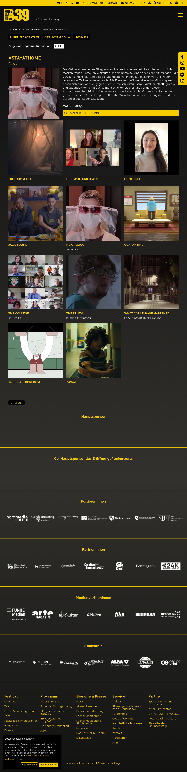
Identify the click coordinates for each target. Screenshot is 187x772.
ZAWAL (71, 382)
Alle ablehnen (29, 764)
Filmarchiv (36, 30)
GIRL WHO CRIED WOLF (83, 179)
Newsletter (135, 3)
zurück (17, 402)
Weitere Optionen (14, 759)
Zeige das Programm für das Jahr (30, 46)
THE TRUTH (74, 313)
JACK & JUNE (17, 244)
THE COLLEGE (18, 313)
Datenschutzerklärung (39, 756)
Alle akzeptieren (48, 764)
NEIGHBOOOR (76, 244)
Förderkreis (162, 3)
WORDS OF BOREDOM (24, 382)
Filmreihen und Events (53, 30)
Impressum (71, 763)
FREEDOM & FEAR (21, 179)
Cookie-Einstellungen (110, 763)
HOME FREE (132, 179)
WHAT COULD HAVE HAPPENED (147, 313)
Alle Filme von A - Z (57, 36)
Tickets (67, 3)
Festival (25, 30)
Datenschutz (88, 763)
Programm (88, 3)
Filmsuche (81, 36)
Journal (111, 3)
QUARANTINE (133, 244)
